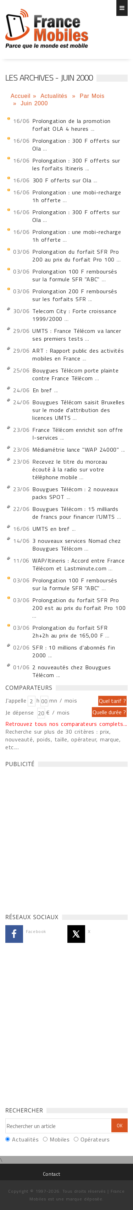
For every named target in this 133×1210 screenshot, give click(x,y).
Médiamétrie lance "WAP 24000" (75, 449)
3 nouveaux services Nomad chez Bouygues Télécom (76, 544)
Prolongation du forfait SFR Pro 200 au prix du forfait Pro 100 (75, 255)
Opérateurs (95, 1139)
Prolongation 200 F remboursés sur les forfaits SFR (74, 295)
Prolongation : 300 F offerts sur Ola (76, 144)
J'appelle (16, 700)
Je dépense (20, 712)
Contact (51, 1173)
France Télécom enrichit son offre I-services (77, 433)
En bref (42, 390)
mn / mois (63, 700)
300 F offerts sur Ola (62, 180)
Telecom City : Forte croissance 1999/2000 (74, 315)
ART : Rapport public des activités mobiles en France (78, 354)
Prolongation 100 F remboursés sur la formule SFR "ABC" (74, 275)
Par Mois (92, 96)
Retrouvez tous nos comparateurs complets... (66, 723)
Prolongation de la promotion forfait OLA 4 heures (71, 125)
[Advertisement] (66, 838)
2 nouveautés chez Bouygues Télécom (71, 671)
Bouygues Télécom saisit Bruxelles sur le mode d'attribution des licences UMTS (78, 410)
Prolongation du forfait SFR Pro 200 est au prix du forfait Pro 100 (79, 604)
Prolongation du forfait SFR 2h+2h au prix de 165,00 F (69, 631)
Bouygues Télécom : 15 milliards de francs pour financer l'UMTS (75, 513)
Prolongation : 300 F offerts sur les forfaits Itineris (76, 164)
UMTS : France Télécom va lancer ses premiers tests (76, 335)
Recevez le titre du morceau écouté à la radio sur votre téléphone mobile (69, 469)
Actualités (55, 96)
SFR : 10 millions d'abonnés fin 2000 (73, 651)
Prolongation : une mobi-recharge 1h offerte (76, 196)
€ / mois (58, 712)
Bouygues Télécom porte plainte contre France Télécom (75, 374)
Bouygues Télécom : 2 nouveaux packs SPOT (75, 493)
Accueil (21, 96)
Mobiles (60, 1139)
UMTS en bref (51, 528)
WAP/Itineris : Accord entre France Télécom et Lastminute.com (78, 564)
